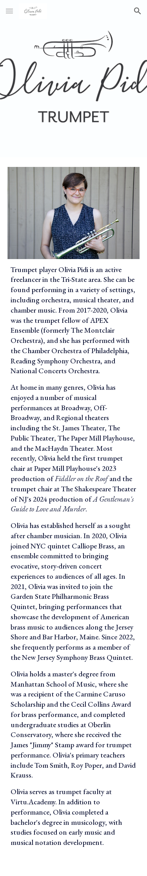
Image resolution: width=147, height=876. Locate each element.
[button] (9, 11)
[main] (73, 563)
